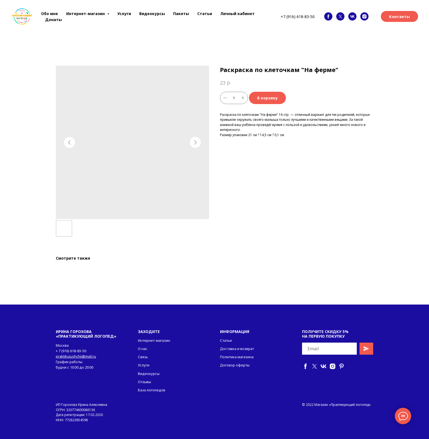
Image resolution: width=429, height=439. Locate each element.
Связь (143, 356)
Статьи (204, 13)
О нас (142, 348)
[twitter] (340, 16)
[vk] (352, 16)
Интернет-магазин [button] (86, 13)
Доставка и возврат (237, 348)
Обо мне (49, 13)
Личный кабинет (237, 13)
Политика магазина (237, 356)
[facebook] (328, 16)
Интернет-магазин (154, 340)
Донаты (53, 19)
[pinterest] (341, 366)
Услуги (124, 13)
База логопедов (151, 390)
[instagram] (364, 16)
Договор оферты (235, 365)
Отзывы (144, 381)
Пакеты (181, 13)
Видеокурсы (152, 13)
